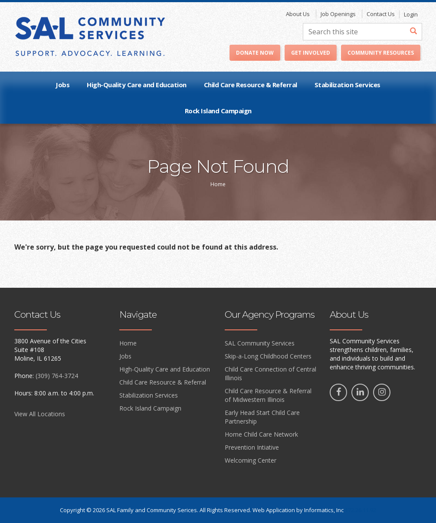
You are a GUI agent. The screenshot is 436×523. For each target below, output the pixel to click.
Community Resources (380, 52)
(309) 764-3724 (57, 376)
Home (128, 343)
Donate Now (255, 52)
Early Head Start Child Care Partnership (262, 416)
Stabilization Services (347, 84)
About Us (298, 14)
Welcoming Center (250, 460)
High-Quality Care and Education (137, 84)
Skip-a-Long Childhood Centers (268, 356)
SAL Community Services (260, 343)
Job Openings (338, 14)
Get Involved (310, 52)
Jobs (62, 84)
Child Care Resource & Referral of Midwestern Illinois (268, 395)
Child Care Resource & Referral (250, 84)
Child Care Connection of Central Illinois (270, 373)
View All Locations (39, 414)
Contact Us (381, 14)
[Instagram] (381, 392)
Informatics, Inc (324, 510)
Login (411, 14)
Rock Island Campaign (218, 110)
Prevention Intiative (252, 447)
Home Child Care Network (261, 434)
